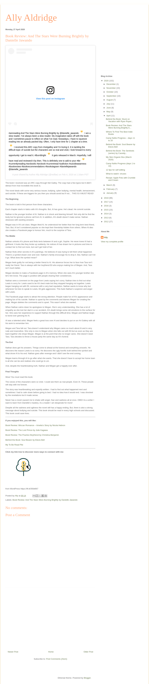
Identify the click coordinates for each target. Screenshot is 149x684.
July (108, 104)
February (110, 189)
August (109, 100)
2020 (106, 81)
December (111, 84)
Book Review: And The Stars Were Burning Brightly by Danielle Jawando (45, 500)
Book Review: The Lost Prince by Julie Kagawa (26, 430)
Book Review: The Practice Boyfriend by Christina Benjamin (32, 435)
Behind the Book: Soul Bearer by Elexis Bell (25, 440)
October (110, 92)
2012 (106, 221)
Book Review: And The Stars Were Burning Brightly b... (118, 126)
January (110, 193)
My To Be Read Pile (14, 445)
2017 (106, 202)
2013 (106, 218)
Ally (106, 237)
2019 (106, 198)
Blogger (87, 678)
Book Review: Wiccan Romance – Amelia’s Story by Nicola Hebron (35, 425)
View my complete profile (112, 241)
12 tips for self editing (115, 170)
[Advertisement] (50, 617)
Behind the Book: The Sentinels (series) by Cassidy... (120, 152)
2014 (106, 213)
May (108, 111)
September (111, 96)
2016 (106, 206)
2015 (106, 210)
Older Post (88, 652)
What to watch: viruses (116, 174)
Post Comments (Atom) (56, 659)
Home (51, 652)
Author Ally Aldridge (38, 174)
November (111, 88)
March (109, 185)
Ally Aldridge (31, 17)
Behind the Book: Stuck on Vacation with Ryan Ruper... (119, 120)
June (108, 108)
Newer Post (13, 652)
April (108, 115)
